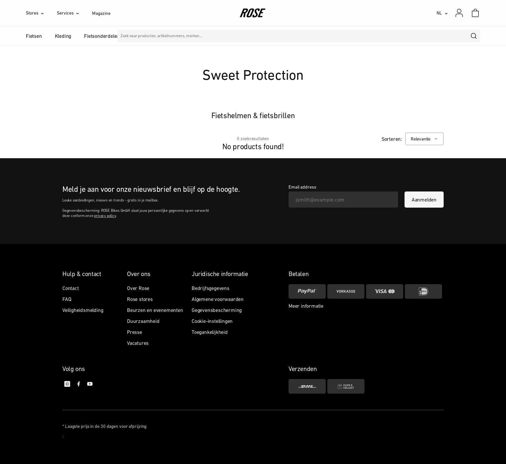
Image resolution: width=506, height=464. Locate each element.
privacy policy (105, 215)
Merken (212, 36)
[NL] (442, 13)
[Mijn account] (459, 13)
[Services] (74, 13)
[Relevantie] (424, 138)
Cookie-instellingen (212, 321)
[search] (474, 35)
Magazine (101, 13)
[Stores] (41, 13)
